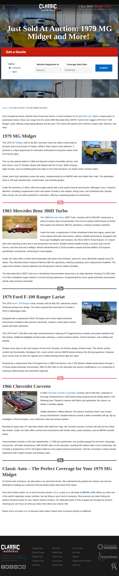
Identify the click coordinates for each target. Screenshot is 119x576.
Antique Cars (37, 548)
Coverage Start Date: (77, 64)
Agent (14, 72)
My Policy (77, 552)
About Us (76, 565)
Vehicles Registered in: (47, 64)
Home (4, 108)
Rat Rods (56, 548)
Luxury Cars (57, 561)
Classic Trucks (38, 552)
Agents (75, 557)
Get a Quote (78, 548)
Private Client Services (82, 561)
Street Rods (57, 552)
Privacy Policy (21, 558)
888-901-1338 (102, 6)
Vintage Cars (37, 557)
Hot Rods (36, 565)
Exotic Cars (57, 557)
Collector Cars (38, 561)
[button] (4, 7)
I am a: (11, 64)
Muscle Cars (57, 565)
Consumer (16, 68)
